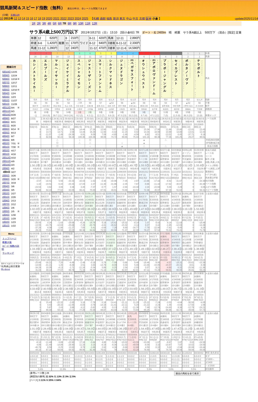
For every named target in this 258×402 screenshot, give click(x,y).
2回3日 (5, 189)
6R (60, 23)
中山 (129, 18)
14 (23, 18)
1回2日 (5, 222)
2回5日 (5, 175)
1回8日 (5, 200)
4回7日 (5, 125)
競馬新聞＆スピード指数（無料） (32, 7)
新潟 (116, 18)
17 (35, 18)
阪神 (148, 18)
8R (69, 23)
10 (1, 18)
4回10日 (6, 114)
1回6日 (5, 207)
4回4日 (5, 136)
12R (94, 23)
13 (19, 18)
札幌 (96, 18)
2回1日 (5, 197)
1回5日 (5, 211)
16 (31, 18)
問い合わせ (5, 269)
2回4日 (5, 186)
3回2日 (5, 150)
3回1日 (5, 154)
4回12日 (6, 107)
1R (33, 23)
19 (43, 18)
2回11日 (6, 161)
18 (39, 18)
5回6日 (5, 86)
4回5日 (5, 132)
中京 (135, 18)
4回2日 (5, 143)
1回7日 (5, 204)
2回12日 (6, 157)
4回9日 (5, 118)
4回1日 (5, 147)
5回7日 (5, 82)
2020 (49, 18)
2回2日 (5, 193)
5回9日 (5, 75)
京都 (142, 18)
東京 (122, 18)
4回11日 (6, 111)
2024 (78, 18)
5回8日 (5, 79)
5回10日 (6, 71)
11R (87, 23)
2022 (63, 18)
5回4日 (5, 93)
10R (80, 23)
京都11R (15, 15)
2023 (70, 18)
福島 (109, 18)
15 (27, 18)
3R (44, 23)
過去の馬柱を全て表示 (187, 373)
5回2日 (5, 100)
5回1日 (5, 104)
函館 (103, 18)
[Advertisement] (216, 6)
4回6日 (5, 129)
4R (49, 23)
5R (54, 23)
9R (75, 23)
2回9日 (5, 168)
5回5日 (5, 89)
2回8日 (5, 179)
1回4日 (5, 215)
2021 (56, 18)
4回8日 (5, 122)
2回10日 (6, 164)
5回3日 (5, 96)
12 (15, 18)
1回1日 (5, 225)
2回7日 (5, 182)
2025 (85, 18)
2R (38, 23)
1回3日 (5, 218)
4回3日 (5, 139)
